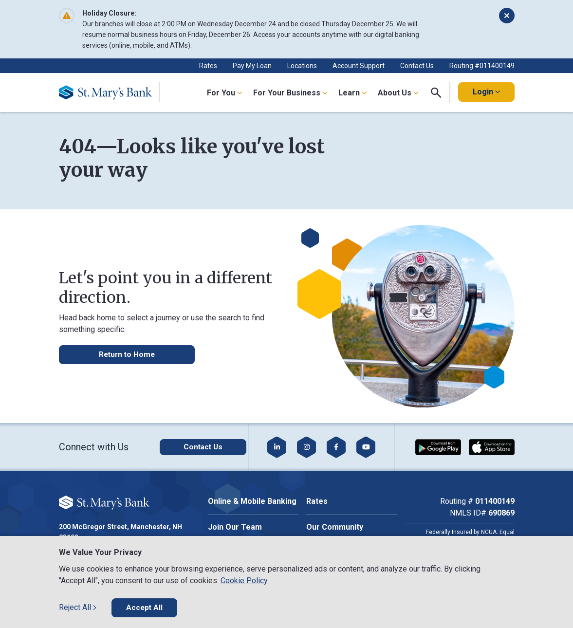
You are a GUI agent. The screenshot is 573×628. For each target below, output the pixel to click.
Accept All (145, 607)
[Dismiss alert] (507, 15)
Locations (302, 66)
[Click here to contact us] (195, 447)
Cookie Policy (244, 580)
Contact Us (417, 66)
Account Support (359, 66)
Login (486, 91)
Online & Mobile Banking (252, 501)
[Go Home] (109, 92)
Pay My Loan (252, 66)
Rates (208, 66)
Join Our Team (235, 527)
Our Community (334, 527)
